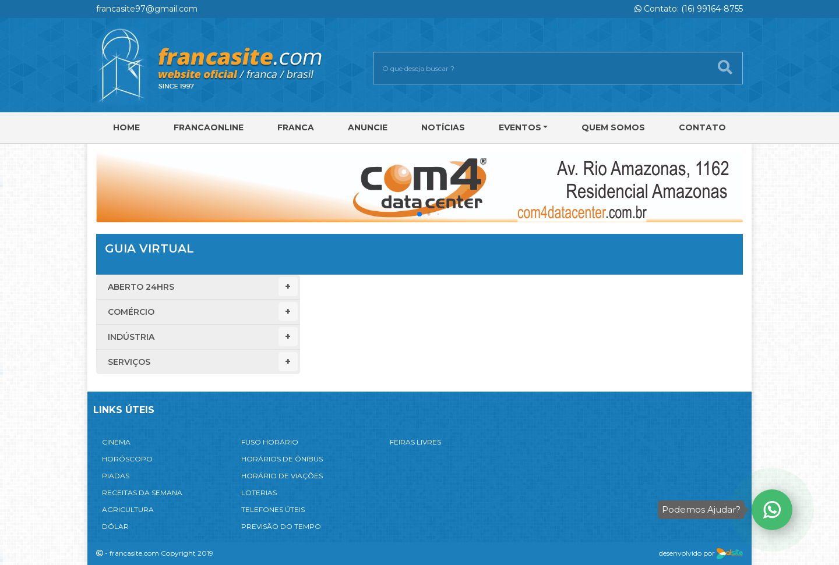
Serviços (203, 361)
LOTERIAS (259, 492)
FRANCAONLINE (209, 127)
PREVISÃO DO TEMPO (281, 526)
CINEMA (116, 442)
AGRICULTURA (128, 509)
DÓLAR (115, 526)
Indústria (203, 336)
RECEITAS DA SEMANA (142, 492)
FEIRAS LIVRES (415, 442)
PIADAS (115, 475)
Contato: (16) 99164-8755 (688, 8)
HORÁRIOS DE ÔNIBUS (282, 458)
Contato (702, 127)
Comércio (203, 311)
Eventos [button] (520, 127)
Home (126, 127)
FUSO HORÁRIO (269, 442)
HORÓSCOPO (127, 458)
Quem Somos (613, 127)
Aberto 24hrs (203, 286)
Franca (295, 127)
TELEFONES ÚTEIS (273, 509)
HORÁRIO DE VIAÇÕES (282, 475)
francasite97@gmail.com (147, 8)
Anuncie (367, 127)
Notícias (443, 127)
